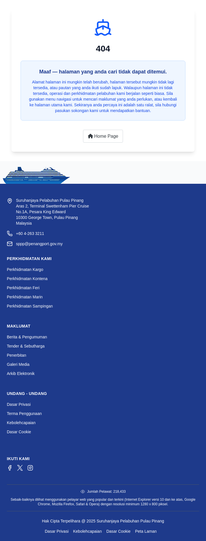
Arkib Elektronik (21, 373)
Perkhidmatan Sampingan (30, 306)
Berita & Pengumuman (27, 337)
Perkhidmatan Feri (23, 288)
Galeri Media (18, 364)
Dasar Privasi (19, 404)
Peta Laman (146, 531)
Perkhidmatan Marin (25, 297)
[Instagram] (30, 468)
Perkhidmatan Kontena (27, 278)
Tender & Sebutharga (26, 346)
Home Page (103, 136)
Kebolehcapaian (21, 422)
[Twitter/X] (20, 468)
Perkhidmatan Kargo (25, 269)
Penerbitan (16, 355)
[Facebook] (10, 468)
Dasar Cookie (19, 432)
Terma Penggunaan (24, 413)
